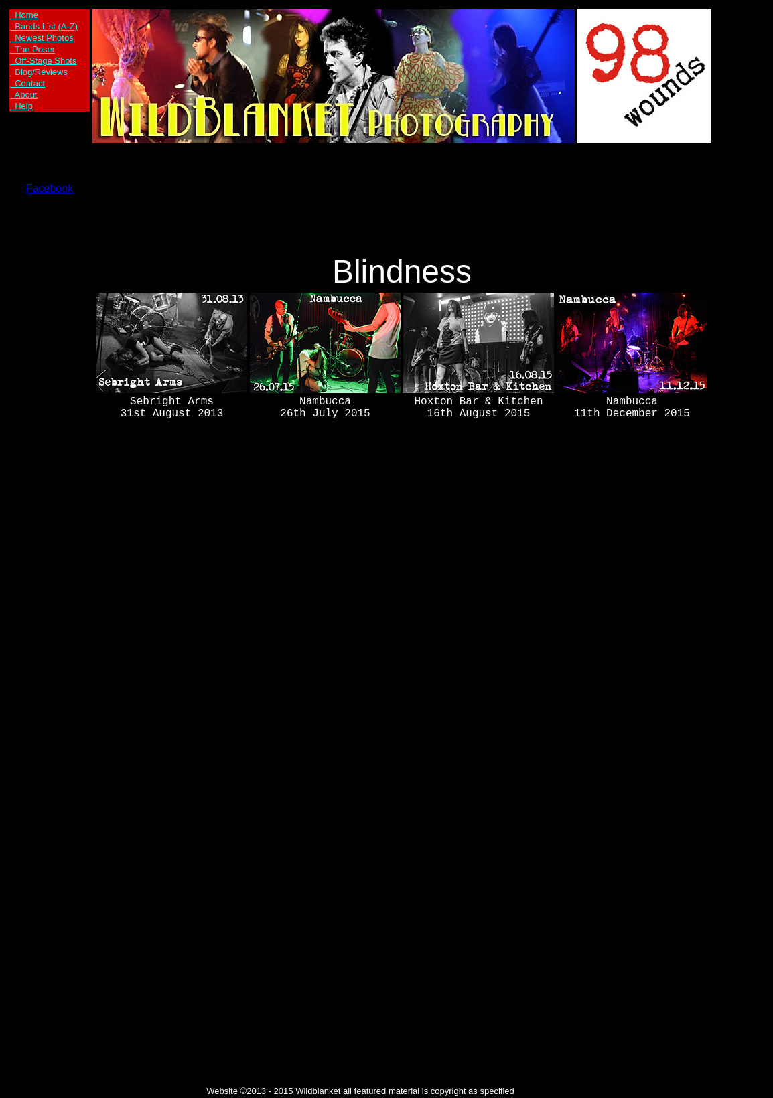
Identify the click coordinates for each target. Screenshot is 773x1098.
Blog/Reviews (39, 72)
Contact (27, 83)
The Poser (32, 49)
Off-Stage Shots (43, 61)
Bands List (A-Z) (44, 26)
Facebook (49, 188)
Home (24, 15)
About (23, 95)
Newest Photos (42, 38)
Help (21, 106)
